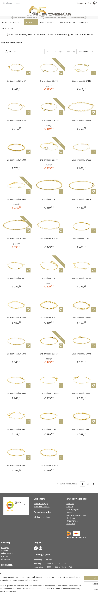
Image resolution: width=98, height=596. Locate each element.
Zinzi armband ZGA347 (49, 317)
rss (64, 591)
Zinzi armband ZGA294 (81, 199)
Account (82, 3)
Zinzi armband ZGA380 (16, 160)
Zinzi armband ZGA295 (16, 239)
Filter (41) (11, 51)
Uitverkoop (5, 559)
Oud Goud (70, 523)
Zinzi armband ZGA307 (81, 239)
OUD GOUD (7, 28)
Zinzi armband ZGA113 (81, 81)
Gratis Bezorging (41, 503)
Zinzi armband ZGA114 (49, 120)
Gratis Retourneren (42, 506)
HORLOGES (16, 22)
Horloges (5, 547)
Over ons (70, 503)
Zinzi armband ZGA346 (16, 317)
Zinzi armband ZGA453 (81, 429)
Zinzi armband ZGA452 (49, 429)
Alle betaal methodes (42, 517)
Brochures (70, 518)
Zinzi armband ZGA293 (49, 199)
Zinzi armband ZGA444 (49, 393)
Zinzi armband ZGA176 (16, 120)
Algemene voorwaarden (76, 515)
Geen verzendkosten (76, 537)
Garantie (70, 512)
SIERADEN (31, 22)
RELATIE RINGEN (48, 22)
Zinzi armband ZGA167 (16, 81)
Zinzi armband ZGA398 (16, 354)
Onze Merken (72, 521)
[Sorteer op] (86, 51)
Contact (69, 506)
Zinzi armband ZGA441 (81, 354)
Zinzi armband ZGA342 (81, 278)
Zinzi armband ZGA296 (49, 239)
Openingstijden (72, 509)
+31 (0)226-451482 (12, 572)
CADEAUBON (65, 22)
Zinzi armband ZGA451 (16, 429)
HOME (5, 22)
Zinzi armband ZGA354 (81, 317)
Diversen (4, 556)
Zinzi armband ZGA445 (81, 393)
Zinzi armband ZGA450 (16, 199)
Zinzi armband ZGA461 (16, 465)
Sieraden (4, 550)
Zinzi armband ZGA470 (49, 465)
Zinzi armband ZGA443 (16, 393)
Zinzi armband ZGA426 (49, 354)
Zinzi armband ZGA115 (49, 81)
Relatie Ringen (7, 553)
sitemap (59, 591)
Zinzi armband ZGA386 (81, 160)
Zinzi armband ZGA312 (49, 278)
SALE (75, 22)
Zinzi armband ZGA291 (81, 120)
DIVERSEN (85, 22)
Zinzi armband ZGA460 (49, 160)
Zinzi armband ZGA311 (16, 278)
